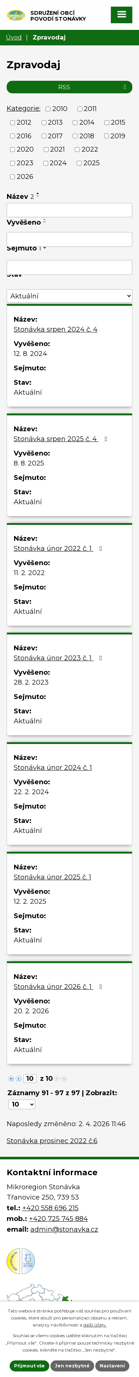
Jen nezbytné (72, 1366)
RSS (93, 87)
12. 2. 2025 (30, 901)
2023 (25, 163)
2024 (58, 163)
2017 (55, 136)
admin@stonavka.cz (64, 1229)
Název (20, 197)
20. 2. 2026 (31, 1011)
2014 (87, 122)
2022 (90, 149)
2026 (25, 177)
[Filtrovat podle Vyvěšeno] (69, 239)
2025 (91, 163)
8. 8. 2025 (29, 463)
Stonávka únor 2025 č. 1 (52, 877)
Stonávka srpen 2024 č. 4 (55, 329)
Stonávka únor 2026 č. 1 (59, 987)
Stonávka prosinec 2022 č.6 (52, 1141)
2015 (118, 122)
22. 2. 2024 (31, 792)
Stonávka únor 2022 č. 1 (59, 548)
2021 (57, 149)
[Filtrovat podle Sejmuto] (69, 267)
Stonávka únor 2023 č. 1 (59, 658)
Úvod (14, 37)
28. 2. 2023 (31, 682)
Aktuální (28, 392)
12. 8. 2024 (30, 354)
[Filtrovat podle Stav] (69, 296)
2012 (24, 122)
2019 (117, 136)
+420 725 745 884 (58, 1219)
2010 (59, 109)
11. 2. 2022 (29, 573)
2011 (90, 109)
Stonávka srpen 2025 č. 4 (62, 439)
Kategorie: (23, 108)
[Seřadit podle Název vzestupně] (38, 193)
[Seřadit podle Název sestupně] (38, 196)
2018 (86, 136)
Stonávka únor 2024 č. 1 (53, 768)
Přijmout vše (29, 1366)
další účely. (95, 1325)
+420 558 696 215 (50, 1208)
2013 (55, 122)
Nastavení (112, 1366)
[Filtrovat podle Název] (69, 210)
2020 (25, 149)
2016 (24, 136)
